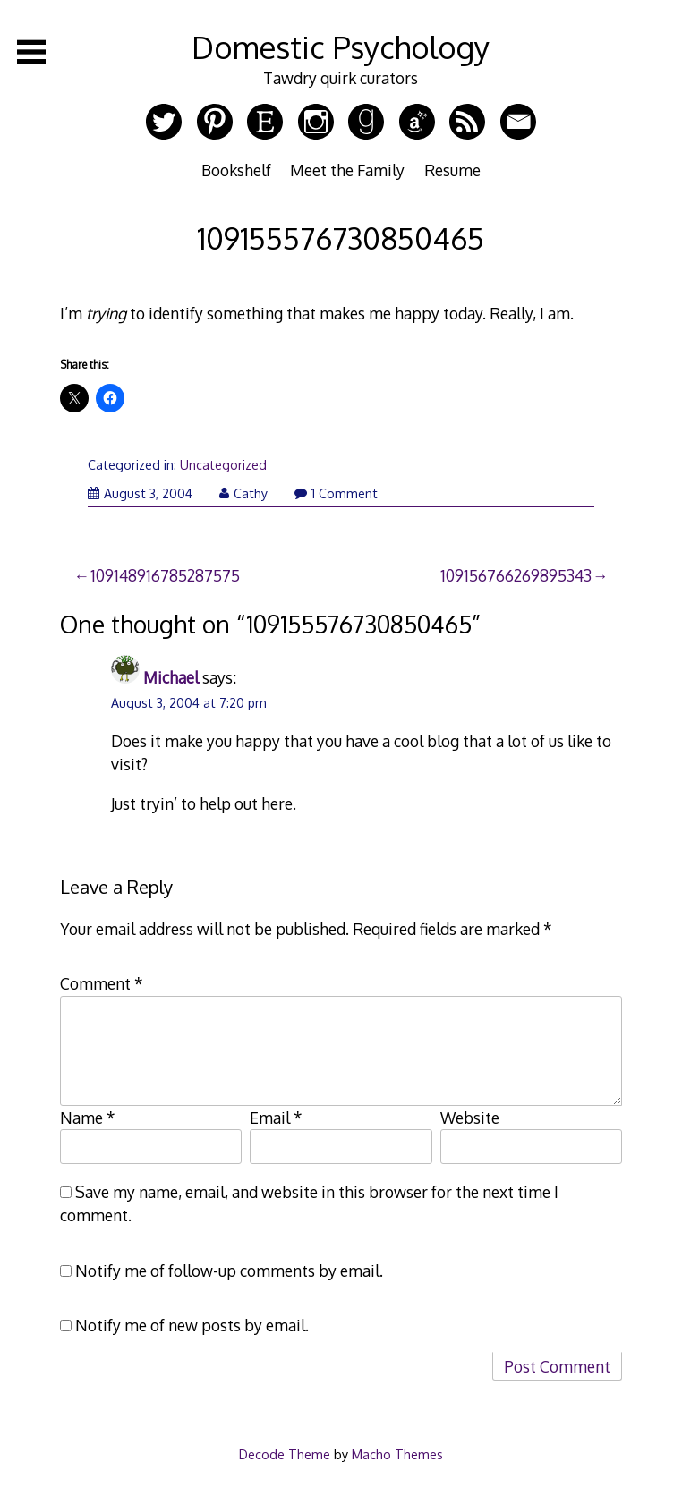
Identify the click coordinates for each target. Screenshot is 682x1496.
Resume (452, 170)
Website (469, 1117)
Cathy (243, 493)
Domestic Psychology (341, 47)
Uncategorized (223, 464)
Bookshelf (236, 170)
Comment (101, 983)
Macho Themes (397, 1454)
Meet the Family (347, 170)
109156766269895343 (516, 575)
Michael (171, 677)
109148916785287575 (165, 575)
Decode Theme (284, 1454)
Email (276, 1117)
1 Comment (336, 493)
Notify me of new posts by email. (192, 1325)
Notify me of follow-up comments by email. (229, 1270)
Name (87, 1117)
